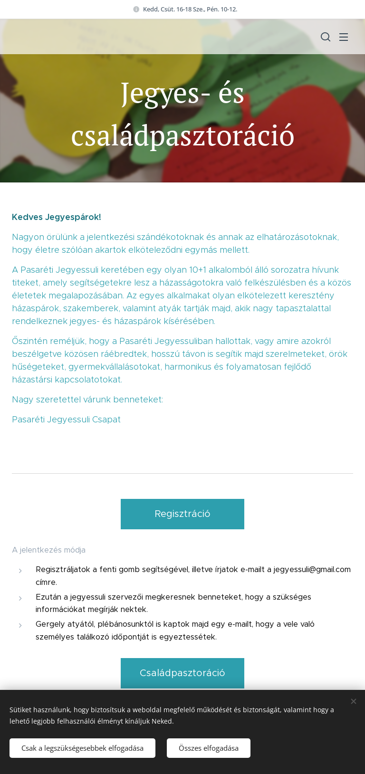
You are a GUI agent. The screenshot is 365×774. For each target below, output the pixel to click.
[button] (324, 36)
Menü (343, 37)
